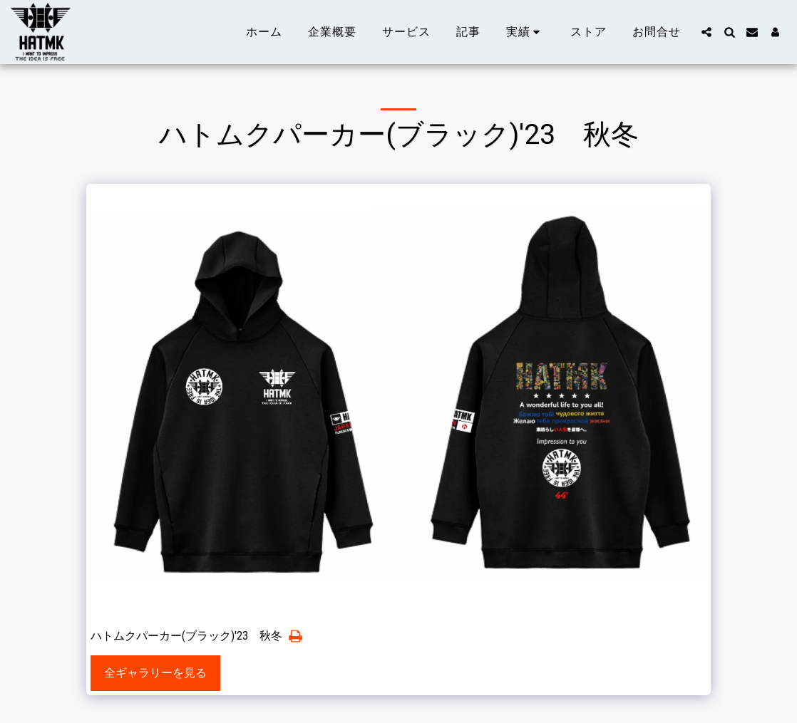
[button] (525, 32)
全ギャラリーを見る (155, 673)
